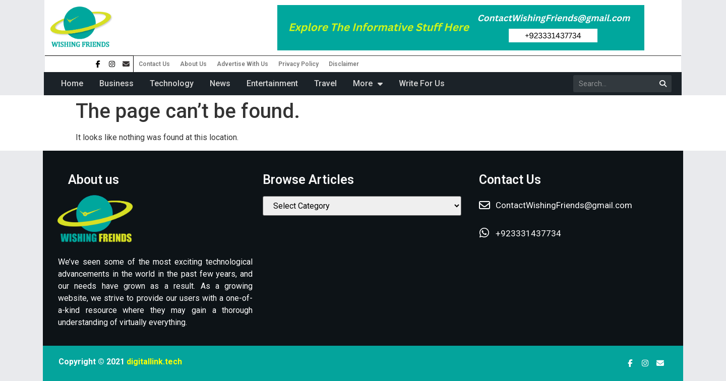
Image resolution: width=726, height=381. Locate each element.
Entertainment (272, 83)
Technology (172, 83)
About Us (193, 64)
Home (72, 83)
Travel (325, 83)
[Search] (663, 83)
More (368, 84)
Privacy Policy (298, 64)
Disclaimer (344, 64)
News (220, 83)
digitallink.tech (154, 361)
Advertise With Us (242, 64)
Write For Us (422, 83)
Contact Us (154, 64)
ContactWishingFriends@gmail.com (564, 205)
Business (116, 83)
